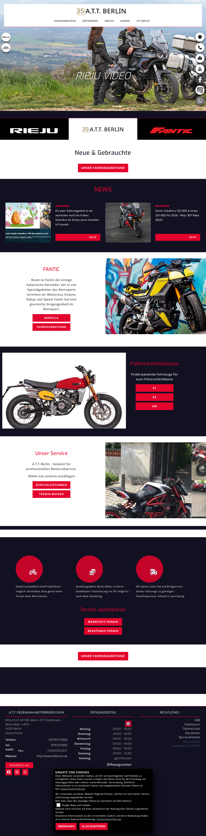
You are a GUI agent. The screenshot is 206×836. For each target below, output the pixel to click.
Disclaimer (192, 733)
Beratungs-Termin (103, 631)
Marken (125, 21)
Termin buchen (51, 494)
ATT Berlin (143, 21)
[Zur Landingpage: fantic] (6, 38)
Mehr (92, 237)
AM (154, 406)
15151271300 (59, 745)
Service (109, 21)
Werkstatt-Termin (103, 622)
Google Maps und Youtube (76, 805)
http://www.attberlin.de (52, 756)
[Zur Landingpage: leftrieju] (6, 49)
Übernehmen (66, 826)
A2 (155, 397)
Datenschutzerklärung (73, 789)
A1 (154, 388)
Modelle (51, 318)
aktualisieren (191, 741)
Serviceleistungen (51, 485)
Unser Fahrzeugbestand (103, 168)
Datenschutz (191, 729)
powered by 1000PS (186, 746)
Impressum (192, 724)
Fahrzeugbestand (65, 21)
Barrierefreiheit (189, 737)
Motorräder (90, 21)
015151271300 (58, 740)
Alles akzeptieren (93, 826)
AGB (197, 720)
